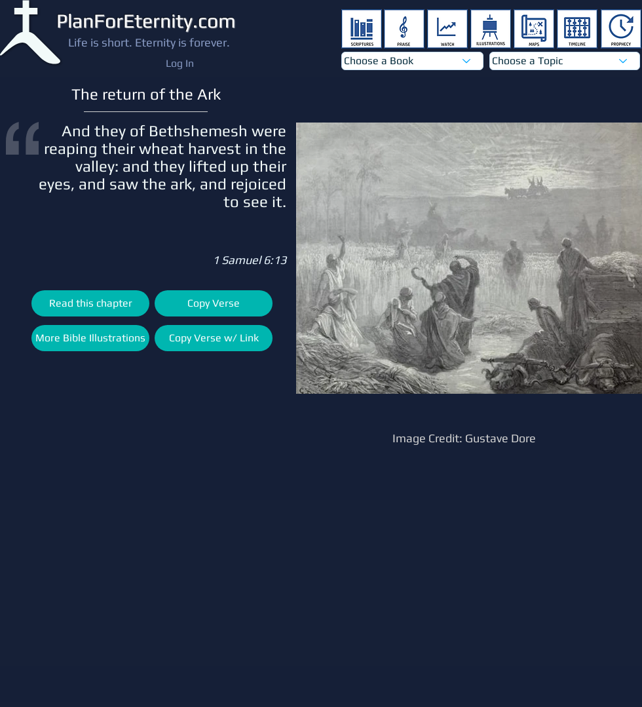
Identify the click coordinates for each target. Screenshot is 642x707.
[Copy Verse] (214, 303)
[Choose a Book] (412, 61)
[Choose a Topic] (564, 61)
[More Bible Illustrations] (90, 338)
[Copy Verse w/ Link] (214, 338)
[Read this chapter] (90, 303)
